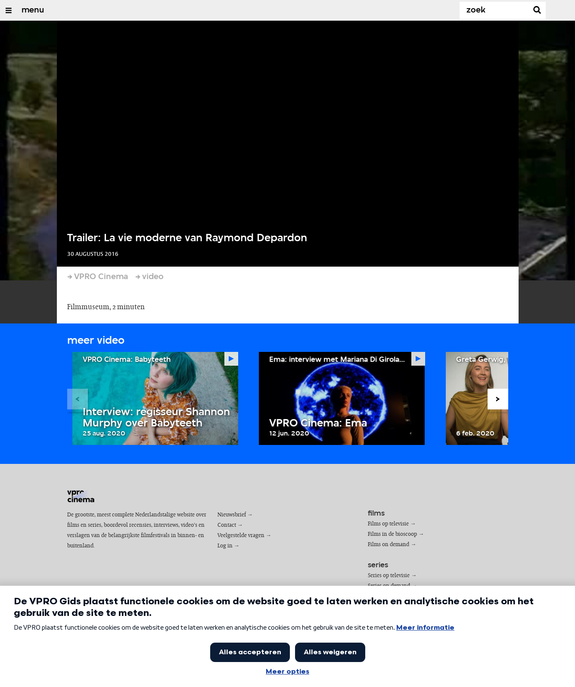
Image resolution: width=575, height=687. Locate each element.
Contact (227, 525)
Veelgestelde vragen (241, 535)
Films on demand (388, 544)
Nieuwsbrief (232, 515)
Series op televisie (389, 575)
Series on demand (389, 586)
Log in (225, 546)
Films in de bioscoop (392, 534)
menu (33, 10)
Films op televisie (388, 524)
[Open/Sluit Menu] (8, 10)
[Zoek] (495, 10)
